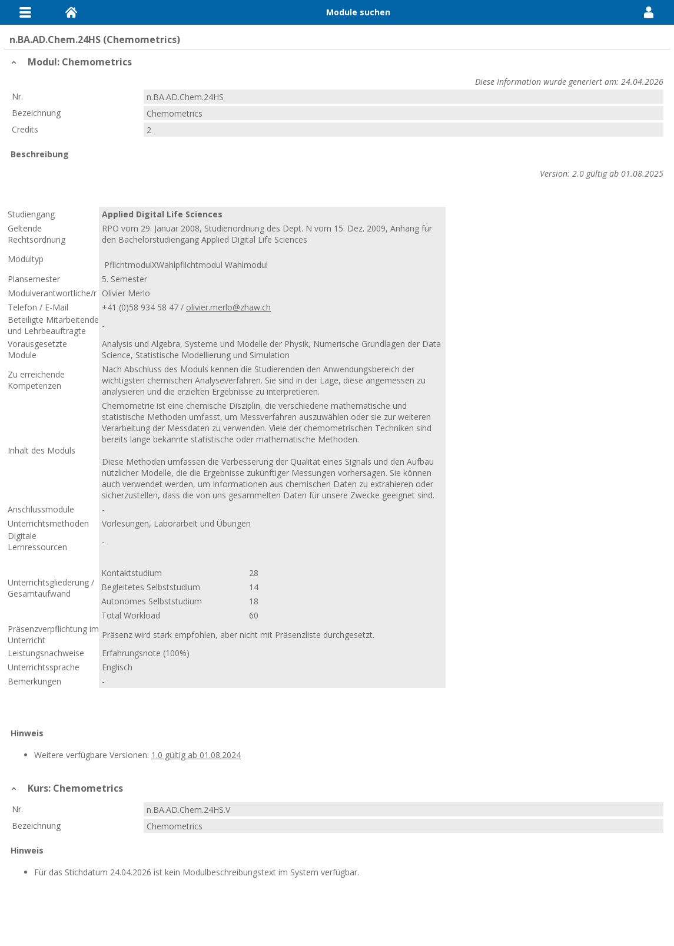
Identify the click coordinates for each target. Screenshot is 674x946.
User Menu (648, 12)
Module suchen (358, 12)
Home (71, 12)
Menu (25, 12)
